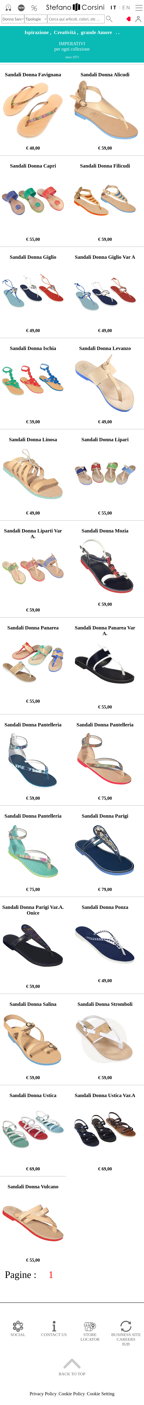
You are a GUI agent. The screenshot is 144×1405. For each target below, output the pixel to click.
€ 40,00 (33, 148)
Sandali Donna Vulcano (33, 1186)
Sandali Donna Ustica (33, 1095)
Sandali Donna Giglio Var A (105, 257)
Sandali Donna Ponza (105, 907)
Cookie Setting (100, 1393)
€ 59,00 (105, 148)
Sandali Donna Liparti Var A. (33, 533)
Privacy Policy (43, 1393)
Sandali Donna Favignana (33, 74)
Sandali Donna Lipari (105, 439)
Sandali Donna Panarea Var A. (105, 630)
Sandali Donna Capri (33, 166)
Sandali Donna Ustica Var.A (105, 1095)
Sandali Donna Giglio (33, 257)
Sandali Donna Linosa (33, 439)
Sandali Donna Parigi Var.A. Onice (33, 910)
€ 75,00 (105, 798)
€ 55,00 (33, 239)
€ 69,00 (33, 1168)
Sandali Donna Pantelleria (33, 724)
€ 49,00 (33, 330)
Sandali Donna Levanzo (105, 348)
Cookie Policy (72, 1393)
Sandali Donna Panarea (33, 627)
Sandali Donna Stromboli (104, 1004)
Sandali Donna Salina (33, 1004)
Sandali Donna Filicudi (105, 166)
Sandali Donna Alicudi (105, 74)
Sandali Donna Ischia (33, 348)
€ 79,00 (105, 889)
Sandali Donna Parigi (105, 816)
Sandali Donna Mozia (105, 531)
